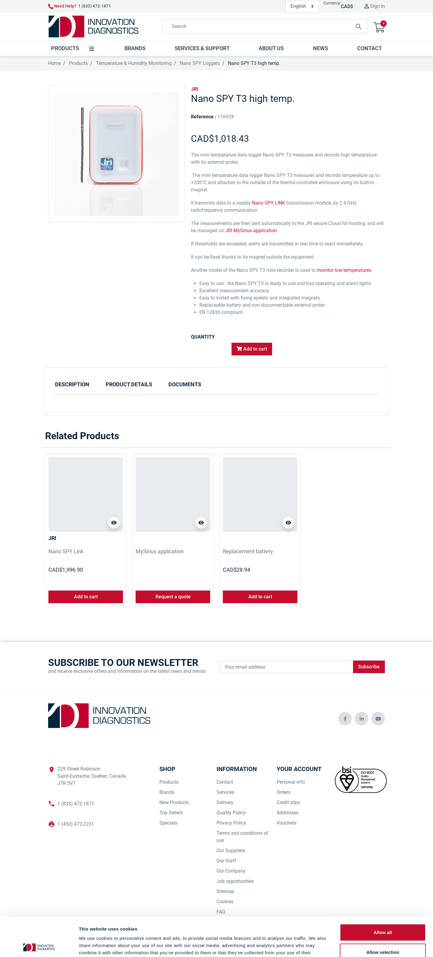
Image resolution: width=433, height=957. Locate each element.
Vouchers (286, 823)
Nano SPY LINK (268, 203)
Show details (316, 945)
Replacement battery (248, 551)
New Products (174, 802)
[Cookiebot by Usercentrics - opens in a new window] (39, 945)
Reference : (203, 117)
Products (78, 63)
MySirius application (160, 551)
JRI (194, 89)
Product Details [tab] (129, 384)
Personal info (291, 782)
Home (54, 63)
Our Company (231, 871)
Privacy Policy (231, 823)
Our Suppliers (230, 850)
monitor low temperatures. (345, 270)
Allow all (383, 893)
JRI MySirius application (251, 230)
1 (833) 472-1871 (94, 6)
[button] (379, 27)
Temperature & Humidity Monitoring (134, 63)
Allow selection (382, 913)
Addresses (288, 813)
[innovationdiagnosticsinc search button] (358, 26)
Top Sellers (171, 813)
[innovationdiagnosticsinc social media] (345, 718)
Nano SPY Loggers (200, 63)
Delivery (224, 802)
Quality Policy (231, 813)
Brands (166, 792)
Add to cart (252, 349)
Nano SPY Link (66, 551)
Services (225, 792)
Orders (283, 792)
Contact (224, 782)
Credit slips (288, 802)
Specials (168, 823)
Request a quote (173, 597)
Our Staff (226, 861)
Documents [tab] (184, 384)
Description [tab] (72, 384)
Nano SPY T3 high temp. (254, 63)
